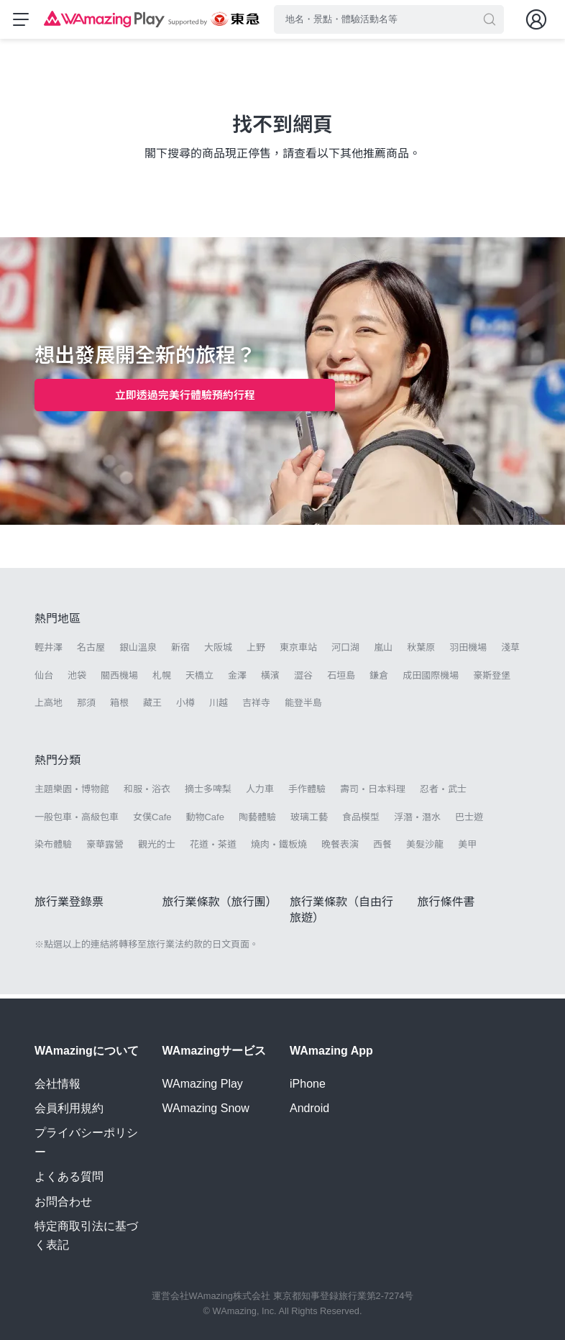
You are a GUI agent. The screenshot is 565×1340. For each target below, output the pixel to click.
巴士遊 (469, 821)
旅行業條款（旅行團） (219, 906)
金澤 (237, 679)
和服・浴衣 (147, 794)
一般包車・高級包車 (77, 821)
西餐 (382, 848)
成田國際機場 (431, 679)
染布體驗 (53, 848)
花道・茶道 (213, 848)
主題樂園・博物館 (72, 794)
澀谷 (303, 679)
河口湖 (345, 652)
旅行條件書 (446, 906)
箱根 (119, 707)
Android (309, 1108)
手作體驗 (307, 794)
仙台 (44, 679)
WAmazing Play (202, 1084)
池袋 (77, 679)
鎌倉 (378, 679)
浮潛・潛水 (417, 821)
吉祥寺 (256, 707)
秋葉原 (421, 652)
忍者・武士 (443, 794)
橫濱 (270, 679)
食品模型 (361, 821)
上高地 (49, 707)
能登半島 (303, 707)
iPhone (308, 1084)
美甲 (467, 848)
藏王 (152, 707)
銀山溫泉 (138, 652)
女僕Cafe (152, 821)
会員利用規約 (69, 1108)
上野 (256, 652)
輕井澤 (49, 652)
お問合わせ (63, 1202)
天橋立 (199, 679)
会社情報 (58, 1084)
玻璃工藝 (309, 821)
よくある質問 (69, 1176)
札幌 (161, 679)
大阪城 (218, 652)
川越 (218, 707)
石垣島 (341, 679)
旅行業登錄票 (69, 906)
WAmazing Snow (205, 1108)
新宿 (180, 652)
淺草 (510, 652)
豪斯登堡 (491, 679)
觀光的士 (156, 848)
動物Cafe (204, 821)
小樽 (185, 707)
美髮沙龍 (425, 848)
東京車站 (298, 652)
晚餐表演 (340, 848)
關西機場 (119, 679)
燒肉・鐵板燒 (279, 848)
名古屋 (91, 652)
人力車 (260, 794)
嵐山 (383, 652)
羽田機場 (468, 652)
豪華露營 (105, 848)
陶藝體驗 (257, 821)
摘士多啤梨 (208, 794)
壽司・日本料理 (372, 794)
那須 (86, 707)
